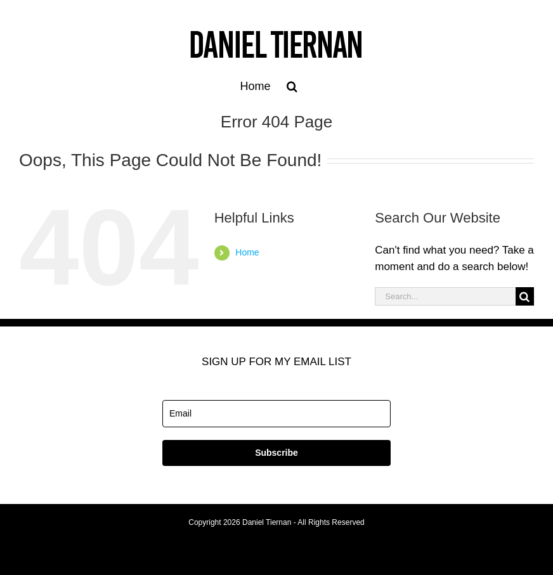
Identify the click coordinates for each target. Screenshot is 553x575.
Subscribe (276, 453)
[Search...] (445, 296)
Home (247, 252)
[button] (292, 86)
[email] (276, 413)
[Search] (525, 296)
